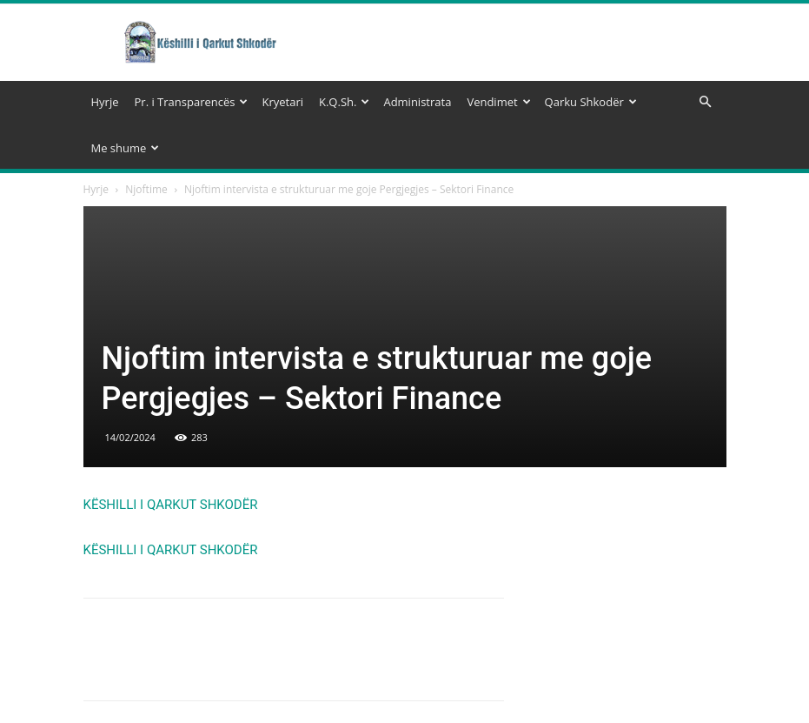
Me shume (125, 148)
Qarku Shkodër (591, 102)
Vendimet (498, 102)
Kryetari (282, 102)
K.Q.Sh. (344, 102)
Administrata (417, 102)
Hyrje (105, 102)
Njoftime (146, 189)
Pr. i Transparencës (192, 102)
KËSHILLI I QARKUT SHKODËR (170, 504)
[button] (705, 102)
